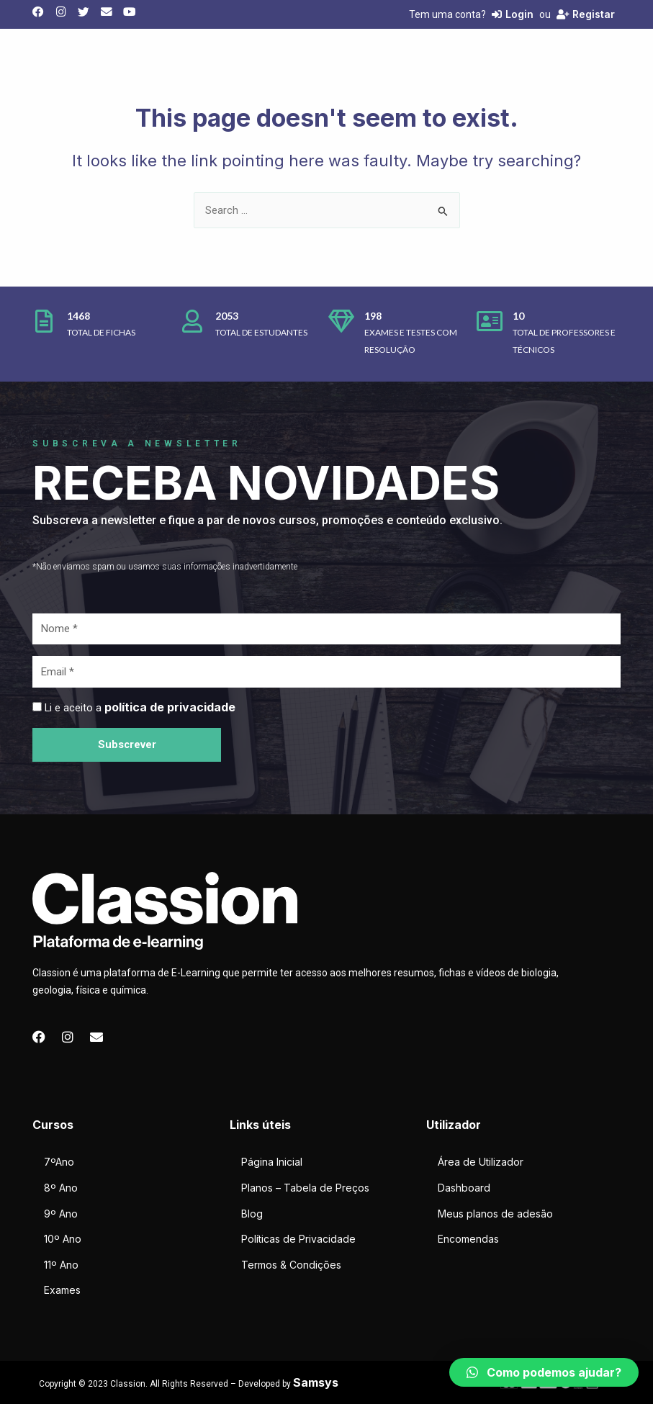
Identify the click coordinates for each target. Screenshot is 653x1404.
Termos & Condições (291, 1265)
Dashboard (464, 1188)
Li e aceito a (140, 707)
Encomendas (468, 1239)
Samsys (315, 1382)
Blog (252, 1213)
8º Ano (61, 1188)
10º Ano (62, 1239)
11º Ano (61, 1265)
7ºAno (59, 1162)
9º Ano (61, 1213)
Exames (62, 1290)
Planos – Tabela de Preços (305, 1188)
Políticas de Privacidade (298, 1239)
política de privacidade (169, 707)
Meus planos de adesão (495, 1213)
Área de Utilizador (480, 1162)
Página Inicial (271, 1162)
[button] (544, 1372)
